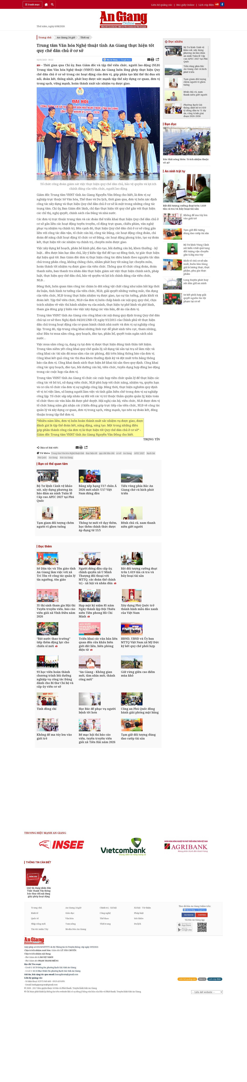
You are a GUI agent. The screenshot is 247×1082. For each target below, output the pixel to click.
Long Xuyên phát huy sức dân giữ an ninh (196, 281)
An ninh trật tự (175, 171)
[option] (62, 930)
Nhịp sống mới (38, 1008)
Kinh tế (34, 998)
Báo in (202, 1064)
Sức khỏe (139, 1003)
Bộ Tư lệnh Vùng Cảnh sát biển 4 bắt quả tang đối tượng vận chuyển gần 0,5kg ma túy (197, 249)
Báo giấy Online (185, 4)
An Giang (127, 453)
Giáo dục (69, 998)
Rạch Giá (151, 453)
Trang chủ (44, 37)
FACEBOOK (188, 1000)
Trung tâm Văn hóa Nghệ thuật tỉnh (67, 453)
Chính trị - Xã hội (108, 992)
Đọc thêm (45, 568)
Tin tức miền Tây (39, 1014)
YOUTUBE (201, 1000)
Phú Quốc (42, 457)
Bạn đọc (170, 124)
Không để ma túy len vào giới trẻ (195, 216)
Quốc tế (35, 1003)
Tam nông (70, 1008)
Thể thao (104, 1003)
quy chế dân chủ (106, 453)
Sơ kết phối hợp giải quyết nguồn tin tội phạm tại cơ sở (195, 298)
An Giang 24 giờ (66, 37)
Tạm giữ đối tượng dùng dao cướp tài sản (196, 231)
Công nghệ (105, 998)
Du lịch (137, 1008)
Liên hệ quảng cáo (161, 4)
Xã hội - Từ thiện (142, 992)
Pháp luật (139, 998)
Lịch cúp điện (206, 4)
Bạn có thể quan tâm (53, 464)
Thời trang (105, 1008)
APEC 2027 (139, 453)
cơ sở (118, 453)
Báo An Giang (66, 457)
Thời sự (84, 37)
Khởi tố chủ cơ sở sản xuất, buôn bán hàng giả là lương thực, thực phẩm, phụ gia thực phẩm (197, 267)
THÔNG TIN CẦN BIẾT (38, 947)
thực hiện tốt (91, 453)
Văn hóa (69, 1003)
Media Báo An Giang (75, 1014)
